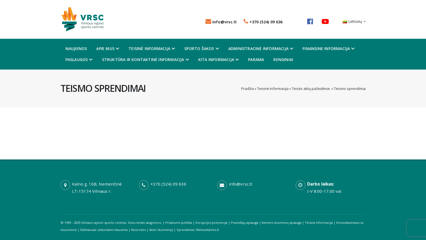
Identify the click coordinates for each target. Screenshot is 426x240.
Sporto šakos (201, 48)
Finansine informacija (328, 48)
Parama (256, 59)
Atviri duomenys (167, 230)
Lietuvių (354, 21)
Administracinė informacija (260, 48)
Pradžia (247, 88)
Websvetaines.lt (214, 230)
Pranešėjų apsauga (246, 222)
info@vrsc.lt (221, 21)
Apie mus (107, 48)
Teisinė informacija (151, 48)
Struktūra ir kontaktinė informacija (145, 59)
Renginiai (283, 59)
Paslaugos (79, 59)
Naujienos (76, 48)
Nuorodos (144, 230)
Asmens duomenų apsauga (283, 222)
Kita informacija (218, 59)
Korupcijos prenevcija (212, 222)
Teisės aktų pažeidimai (311, 88)
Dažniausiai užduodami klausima (109, 230)
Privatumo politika (179, 222)
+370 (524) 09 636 (263, 21)
